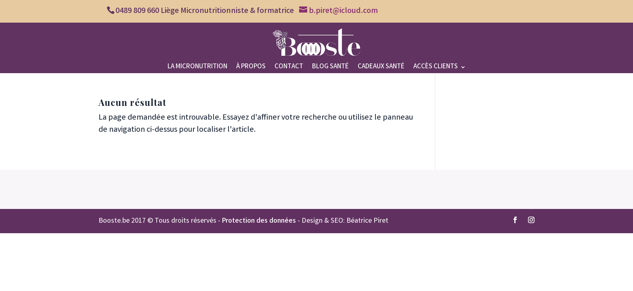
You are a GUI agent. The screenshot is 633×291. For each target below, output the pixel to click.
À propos (251, 68)
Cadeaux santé (381, 68)
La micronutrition (197, 68)
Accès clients (435, 68)
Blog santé (330, 68)
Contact (289, 68)
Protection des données (259, 221)
